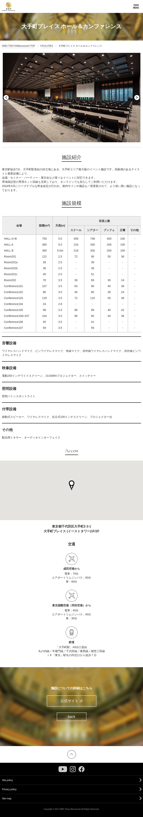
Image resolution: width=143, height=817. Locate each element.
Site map (6, 798)
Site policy (7, 780)
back (71, 717)
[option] (71, 97)
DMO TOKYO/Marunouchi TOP (18, 46)
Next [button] (137, 98)
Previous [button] (6, 98)
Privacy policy (9, 789)
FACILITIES (46, 46)
